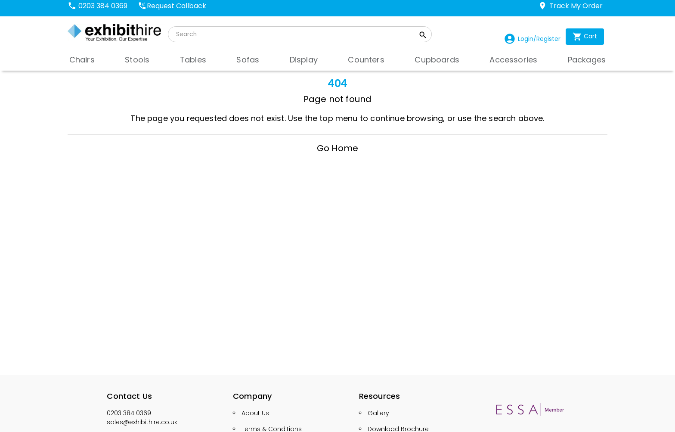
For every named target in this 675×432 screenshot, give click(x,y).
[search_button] (422, 36)
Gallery (378, 413)
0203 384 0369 (129, 413)
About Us (255, 413)
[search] (294, 34)
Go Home (337, 148)
